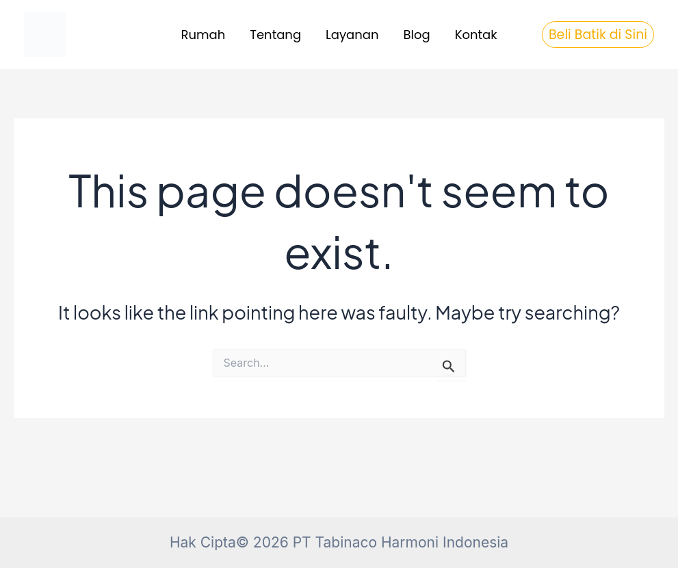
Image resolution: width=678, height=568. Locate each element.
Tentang (275, 34)
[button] (598, 34)
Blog (417, 34)
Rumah (203, 34)
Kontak (476, 34)
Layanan (352, 34)
